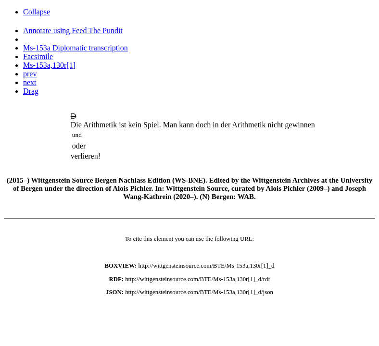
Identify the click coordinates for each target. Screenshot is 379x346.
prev (30, 74)
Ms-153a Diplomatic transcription (75, 48)
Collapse (36, 12)
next (30, 82)
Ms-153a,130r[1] (49, 65)
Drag (30, 91)
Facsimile (38, 56)
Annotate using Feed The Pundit (73, 30)
